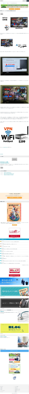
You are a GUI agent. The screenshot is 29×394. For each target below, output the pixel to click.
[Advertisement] (14, 184)
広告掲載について (14, 237)
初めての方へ (1, 386)
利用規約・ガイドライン (17, 390)
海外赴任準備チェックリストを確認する (14, 197)
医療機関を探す (2, 311)
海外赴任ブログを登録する (3, 336)
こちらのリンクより (5, 147)
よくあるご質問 (16, 386)
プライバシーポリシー (2, 390)
